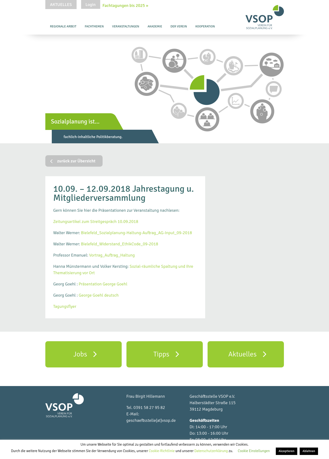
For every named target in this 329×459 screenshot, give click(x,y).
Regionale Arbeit (63, 26)
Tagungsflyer (64, 306)
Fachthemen (94, 26)
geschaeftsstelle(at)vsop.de (151, 420)
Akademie (154, 26)
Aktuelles (61, 4)
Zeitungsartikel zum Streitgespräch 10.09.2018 (95, 221)
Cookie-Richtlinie (162, 451)
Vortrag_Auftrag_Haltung (112, 255)
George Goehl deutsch (99, 295)
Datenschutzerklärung (211, 451)
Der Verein (179, 26)
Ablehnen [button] (309, 451)
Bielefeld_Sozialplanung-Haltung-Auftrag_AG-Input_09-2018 (136, 232)
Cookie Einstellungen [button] (254, 451)
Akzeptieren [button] (286, 451)
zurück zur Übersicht (73, 161)
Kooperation (205, 26)
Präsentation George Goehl (103, 284)
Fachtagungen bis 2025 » (125, 5)
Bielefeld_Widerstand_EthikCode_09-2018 (119, 244)
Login (90, 4)
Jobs (85, 354)
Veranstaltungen (125, 26)
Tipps (166, 354)
